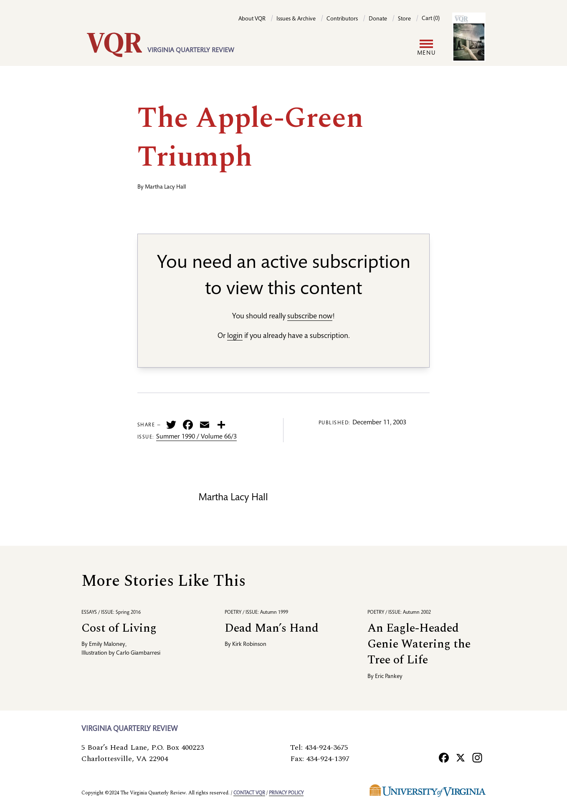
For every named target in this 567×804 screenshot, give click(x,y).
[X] (460, 757)
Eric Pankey (388, 677)
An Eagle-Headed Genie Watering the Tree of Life (419, 644)
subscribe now (309, 316)
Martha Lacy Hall (165, 187)
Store (404, 19)
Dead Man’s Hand (272, 628)
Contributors (342, 19)
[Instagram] (477, 757)
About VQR (252, 19)
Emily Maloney (107, 645)
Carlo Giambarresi (138, 653)
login (235, 336)
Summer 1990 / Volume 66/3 (196, 437)
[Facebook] (443, 757)
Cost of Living (119, 628)
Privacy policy (286, 793)
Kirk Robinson (249, 645)
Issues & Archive (296, 19)
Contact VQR (249, 793)
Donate (378, 19)
